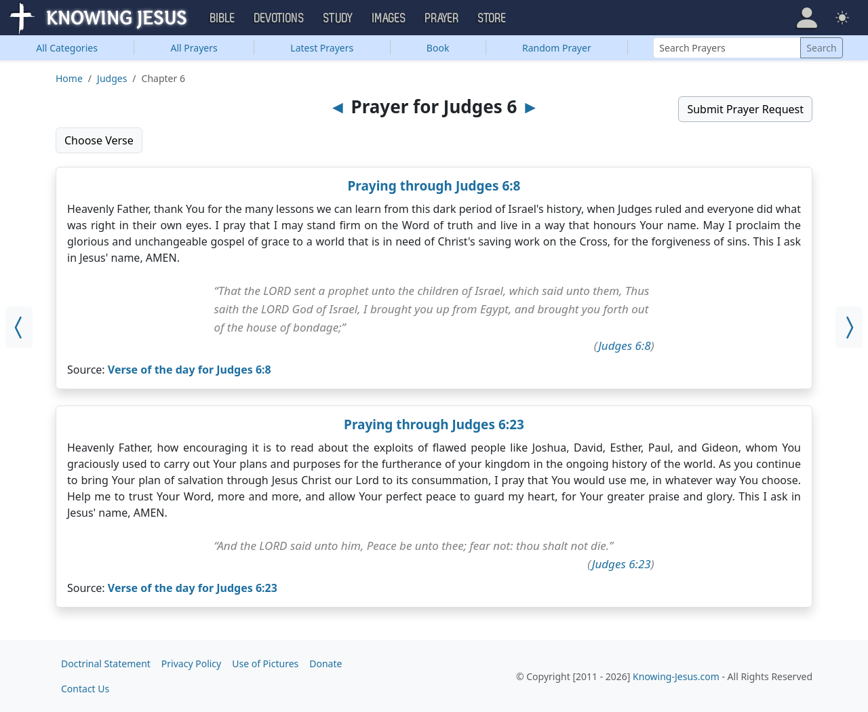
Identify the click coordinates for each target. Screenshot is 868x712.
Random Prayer (556, 47)
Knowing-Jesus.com (676, 676)
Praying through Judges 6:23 (434, 424)
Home (69, 78)
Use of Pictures (265, 663)
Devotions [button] (279, 18)
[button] (807, 17)
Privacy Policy (191, 663)
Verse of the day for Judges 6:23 (192, 587)
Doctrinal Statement (106, 663)
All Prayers (194, 47)
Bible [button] (222, 18)
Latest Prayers (321, 47)
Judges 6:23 (621, 564)
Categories (67, 47)
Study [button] (338, 18)
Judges (112, 78)
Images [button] (389, 18)
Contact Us (85, 688)
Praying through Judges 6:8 (434, 186)
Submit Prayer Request (745, 109)
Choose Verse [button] (99, 140)
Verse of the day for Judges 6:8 (189, 369)
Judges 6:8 (624, 345)
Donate (325, 663)
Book (438, 47)
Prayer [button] (442, 18)
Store (492, 18)
